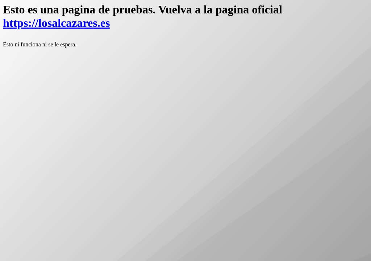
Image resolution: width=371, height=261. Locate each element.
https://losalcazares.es (56, 22)
